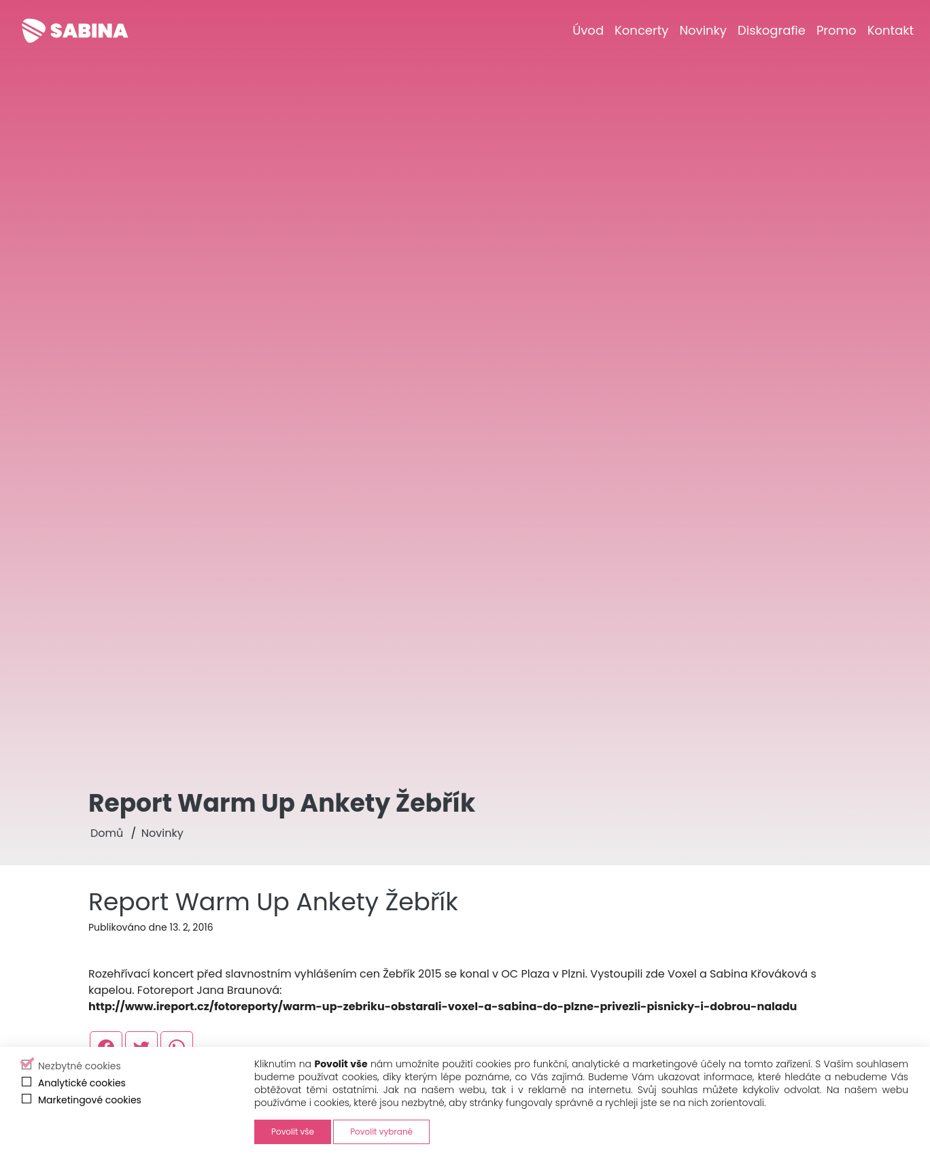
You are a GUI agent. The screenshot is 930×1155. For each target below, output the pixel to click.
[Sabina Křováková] (74, 30)
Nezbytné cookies (79, 1066)
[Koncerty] (641, 30)
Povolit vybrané (381, 1131)
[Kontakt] (890, 30)
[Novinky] (703, 30)
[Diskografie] (772, 30)
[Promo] (836, 30)
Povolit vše (292, 1131)
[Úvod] (588, 30)
